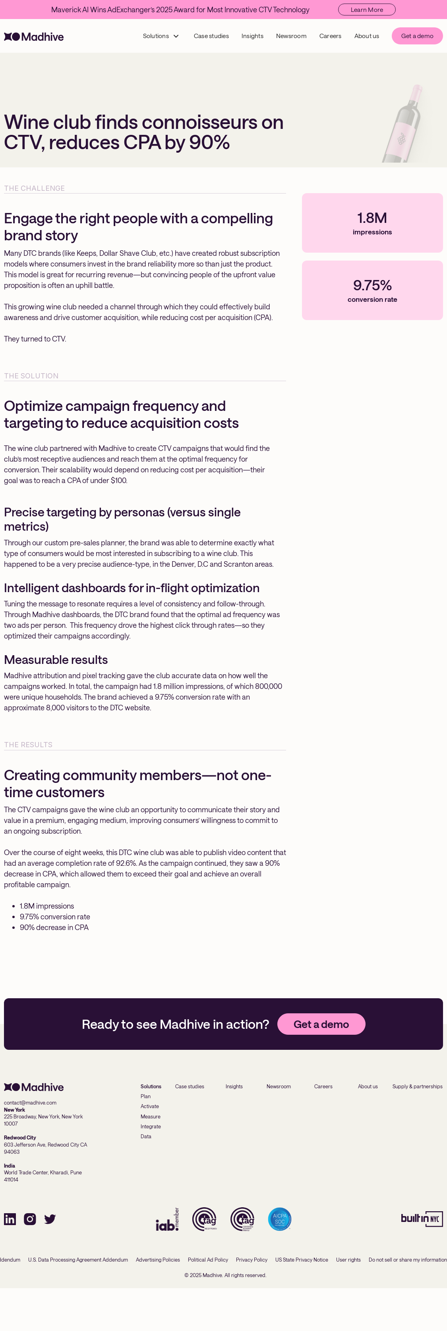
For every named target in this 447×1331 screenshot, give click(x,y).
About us (366, 35)
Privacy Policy (251, 1259)
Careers (330, 35)
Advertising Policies (158, 1259)
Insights (252, 35)
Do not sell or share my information (408, 1259)
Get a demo (417, 35)
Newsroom (291, 35)
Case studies (211, 35)
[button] (161, 36)
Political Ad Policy (208, 1259)
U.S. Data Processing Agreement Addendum (78, 1259)
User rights (348, 1259)
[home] (34, 36)
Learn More (367, 9)
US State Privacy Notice (301, 1259)
